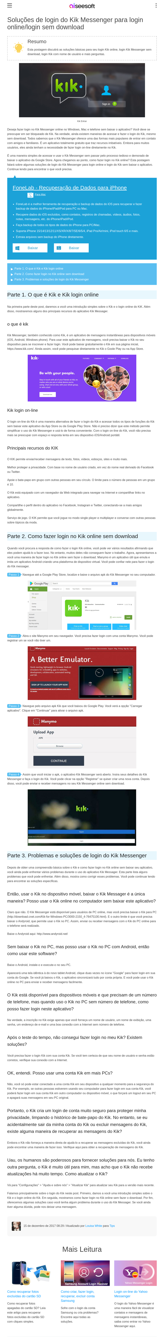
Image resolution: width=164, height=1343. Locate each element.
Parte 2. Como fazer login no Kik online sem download (49, 274)
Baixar (33, 248)
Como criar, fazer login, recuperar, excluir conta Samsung (78, 1296)
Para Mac (40, 194)
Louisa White (93, 1225)
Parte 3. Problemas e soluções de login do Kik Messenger (51, 279)
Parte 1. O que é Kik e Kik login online (38, 268)
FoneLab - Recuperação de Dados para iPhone (70, 187)
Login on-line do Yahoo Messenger (131, 1294)
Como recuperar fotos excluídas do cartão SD (24, 1294)
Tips (112, 1225)
